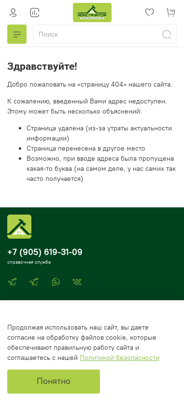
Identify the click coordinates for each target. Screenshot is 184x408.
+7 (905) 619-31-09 (45, 251)
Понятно (54, 381)
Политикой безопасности (119, 357)
